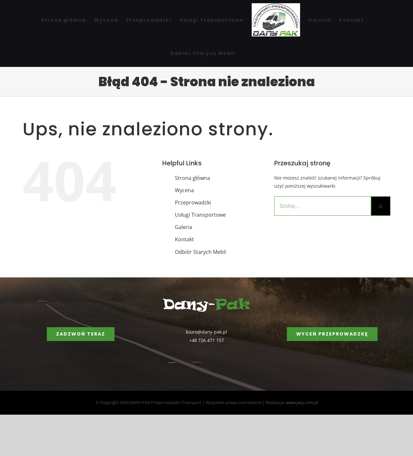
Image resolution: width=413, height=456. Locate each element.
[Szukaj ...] (322, 206)
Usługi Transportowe (200, 214)
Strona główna (192, 177)
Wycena (184, 190)
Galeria (183, 227)
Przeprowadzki (193, 202)
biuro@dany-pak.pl (206, 332)
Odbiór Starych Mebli (200, 251)
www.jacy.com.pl (302, 402)
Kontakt (184, 239)
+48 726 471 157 (206, 340)
